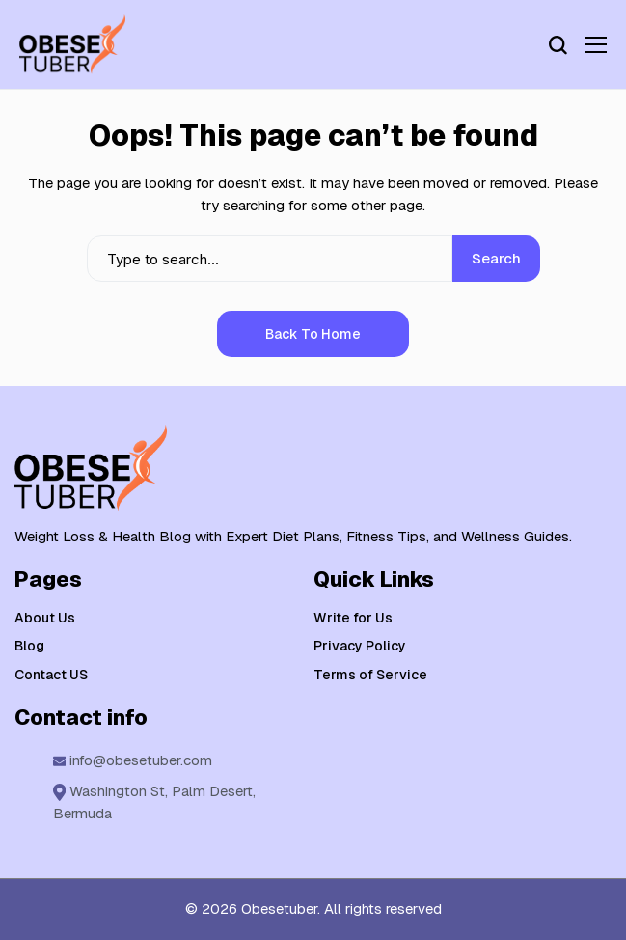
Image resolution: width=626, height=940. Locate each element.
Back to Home (313, 334)
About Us (44, 617)
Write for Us (353, 617)
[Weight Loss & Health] (72, 44)
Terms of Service (370, 674)
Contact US (51, 674)
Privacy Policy (359, 645)
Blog (29, 645)
